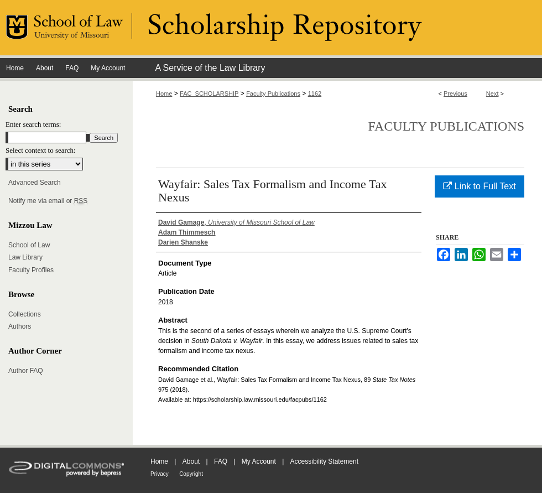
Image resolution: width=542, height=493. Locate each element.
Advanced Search (34, 182)
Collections (24, 314)
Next (492, 93)
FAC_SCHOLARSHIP (209, 93)
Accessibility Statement (324, 461)
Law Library (25, 257)
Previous (455, 93)
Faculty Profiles (31, 270)
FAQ (220, 461)
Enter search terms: (33, 124)
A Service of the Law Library (210, 67)
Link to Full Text (479, 186)
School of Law (29, 245)
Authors (19, 326)
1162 (314, 93)
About (191, 461)
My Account (259, 461)
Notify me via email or (47, 201)
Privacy (159, 474)
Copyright (191, 474)
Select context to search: (41, 150)
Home (164, 93)
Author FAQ (25, 371)
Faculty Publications (273, 93)
